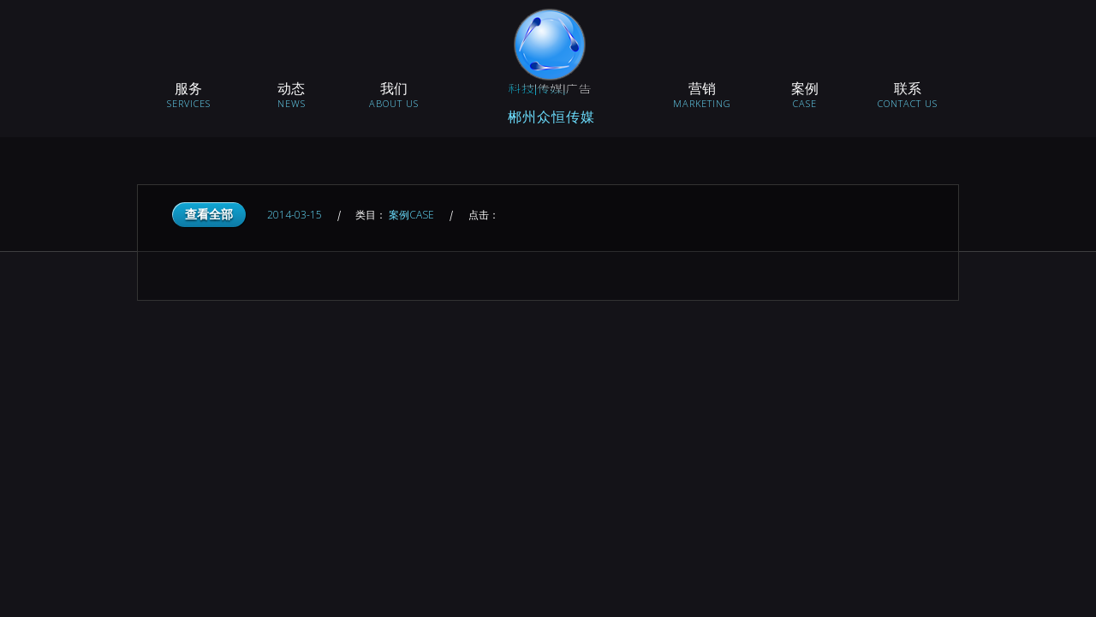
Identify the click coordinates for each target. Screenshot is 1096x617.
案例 (413, 214)
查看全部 (209, 214)
